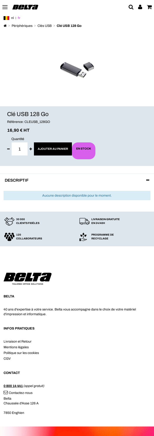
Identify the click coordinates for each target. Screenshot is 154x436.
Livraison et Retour (18, 341)
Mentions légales (16, 347)
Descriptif (16, 180)
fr (19, 18)
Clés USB (44, 26)
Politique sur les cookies (21, 353)
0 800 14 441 (13, 386)
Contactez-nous (18, 393)
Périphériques (22, 26)
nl (12, 18)
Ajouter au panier (53, 148)
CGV (7, 358)
